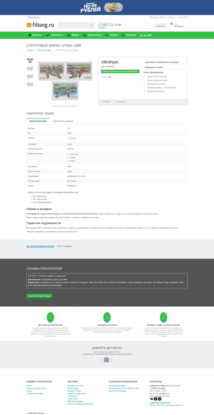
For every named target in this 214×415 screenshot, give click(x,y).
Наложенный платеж (107, 325)
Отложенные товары (35, 393)
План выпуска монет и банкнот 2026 (124, 388)
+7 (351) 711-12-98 (110, 24)
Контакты (171, 17)
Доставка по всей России (50, 325)
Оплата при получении (157, 80)
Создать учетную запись (36, 388)
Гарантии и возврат (63, 121)
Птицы (72, 157)
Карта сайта (72, 399)
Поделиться (120, 102)
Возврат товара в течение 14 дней (163, 325)
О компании (183, 17)
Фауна (72, 161)
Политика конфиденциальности (81, 404)
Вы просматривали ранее (40, 246)
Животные (74, 154)
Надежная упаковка (155, 91)
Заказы (29, 391)
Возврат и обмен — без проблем (161, 88)
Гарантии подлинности (77, 393)
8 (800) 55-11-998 (157, 386)
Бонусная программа (117, 391)
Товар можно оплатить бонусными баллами (119, 71)
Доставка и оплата (157, 17)
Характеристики (38, 121)
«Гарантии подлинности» (67, 232)
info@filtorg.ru (164, 393)
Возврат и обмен (74, 391)
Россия (73, 138)
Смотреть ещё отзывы (39, 296)
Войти (28, 386)
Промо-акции (73, 388)
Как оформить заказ (117, 386)
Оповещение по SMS (156, 84)
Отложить (106, 102)
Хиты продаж (64, 246)
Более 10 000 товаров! (157, 76)
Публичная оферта (75, 401)
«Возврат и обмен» (63, 217)
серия (69, 144)
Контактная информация (160, 403)
